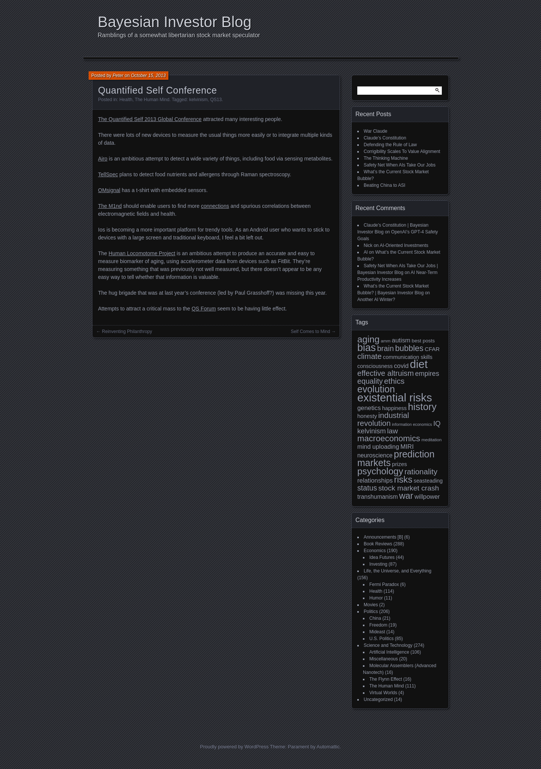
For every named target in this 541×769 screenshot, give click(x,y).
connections (215, 206)
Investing (378, 564)
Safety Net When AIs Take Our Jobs (399, 165)
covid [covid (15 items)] (401, 365)
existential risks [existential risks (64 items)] (394, 397)
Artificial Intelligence (389, 652)
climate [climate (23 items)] (369, 356)
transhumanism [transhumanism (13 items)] (377, 496)
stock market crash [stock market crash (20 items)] (408, 488)
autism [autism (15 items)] (401, 340)
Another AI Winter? (376, 299)
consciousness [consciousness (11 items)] (375, 366)
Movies (371, 604)
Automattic (328, 746)
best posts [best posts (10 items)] (423, 341)
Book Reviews (378, 543)
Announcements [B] (383, 537)
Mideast (377, 631)
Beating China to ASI (384, 185)
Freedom (378, 625)
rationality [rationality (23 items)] (420, 471)
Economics (375, 550)
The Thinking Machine (386, 158)
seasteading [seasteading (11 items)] (428, 481)
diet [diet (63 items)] (419, 364)
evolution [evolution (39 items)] (376, 389)
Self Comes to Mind (310, 331)
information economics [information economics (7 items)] (412, 424)
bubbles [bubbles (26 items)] (409, 348)
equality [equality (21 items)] (370, 381)
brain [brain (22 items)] (385, 348)
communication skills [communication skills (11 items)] (407, 357)
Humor (376, 598)
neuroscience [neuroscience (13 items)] (375, 455)
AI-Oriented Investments (404, 245)
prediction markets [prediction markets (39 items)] (396, 458)
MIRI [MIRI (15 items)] (407, 446)
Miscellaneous (383, 659)
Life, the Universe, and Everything (397, 571)
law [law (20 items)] (392, 431)
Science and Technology (388, 645)
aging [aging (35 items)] (368, 339)
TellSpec (108, 174)
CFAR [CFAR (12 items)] (432, 349)
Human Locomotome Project (142, 253)
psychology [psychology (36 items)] (380, 471)
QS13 (216, 99)
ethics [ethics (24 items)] (394, 381)
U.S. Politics (381, 638)
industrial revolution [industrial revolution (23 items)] (383, 419)
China (375, 618)
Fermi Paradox (384, 584)
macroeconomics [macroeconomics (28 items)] (388, 438)
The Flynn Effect (385, 679)
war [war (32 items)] (406, 496)
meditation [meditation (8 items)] (432, 439)
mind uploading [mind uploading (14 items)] (378, 446)
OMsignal (109, 190)
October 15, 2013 (148, 75)
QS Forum (204, 309)
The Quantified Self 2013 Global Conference (150, 119)
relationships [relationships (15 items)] (375, 480)
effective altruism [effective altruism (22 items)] (385, 373)
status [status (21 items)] (367, 488)
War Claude (375, 131)
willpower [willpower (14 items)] (427, 496)
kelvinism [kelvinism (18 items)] (371, 431)
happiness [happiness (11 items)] (394, 408)
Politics (371, 611)
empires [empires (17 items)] (427, 373)
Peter (118, 75)
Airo (102, 159)
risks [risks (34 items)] (403, 479)
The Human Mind (152, 99)
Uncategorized (378, 699)
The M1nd (110, 206)
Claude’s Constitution (385, 138)
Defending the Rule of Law (390, 144)
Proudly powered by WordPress (234, 746)
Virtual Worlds (383, 692)
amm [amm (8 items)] (386, 340)
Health (126, 99)
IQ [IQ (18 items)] (436, 423)
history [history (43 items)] (422, 406)
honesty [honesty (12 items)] (367, 416)
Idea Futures (381, 557)
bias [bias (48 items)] (366, 347)
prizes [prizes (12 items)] (399, 464)
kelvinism (198, 99)
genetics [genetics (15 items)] (369, 408)
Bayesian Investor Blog (174, 22)
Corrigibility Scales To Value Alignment (402, 151)
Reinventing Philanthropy (127, 331)
